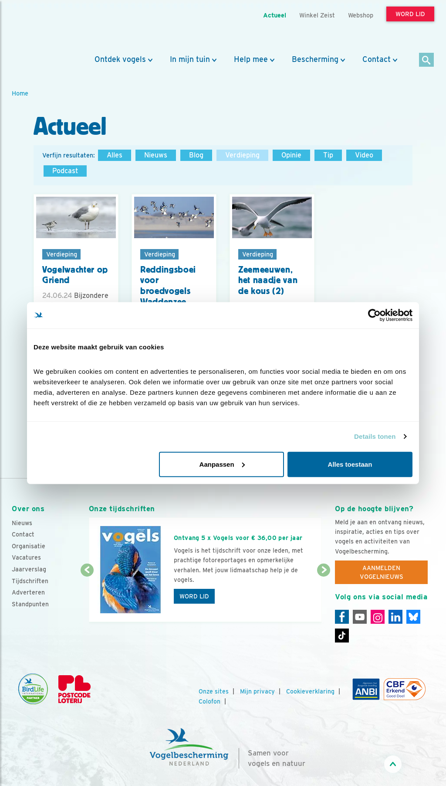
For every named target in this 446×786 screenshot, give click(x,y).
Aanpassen (222, 464)
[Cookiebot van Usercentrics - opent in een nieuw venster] (374, 315)
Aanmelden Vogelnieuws (381, 572)
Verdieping (242, 155)
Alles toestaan (350, 464)
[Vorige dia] (87, 597)
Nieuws (155, 155)
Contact (376, 59)
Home (20, 93)
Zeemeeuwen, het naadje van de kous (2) (267, 280)
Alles (114, 155)
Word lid (194, 596)
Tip (328, 155)
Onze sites (214, 691)
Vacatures (26, 557)
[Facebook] (342, 617)
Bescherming (315, 59)
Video (364, 155)
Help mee (251, 59)
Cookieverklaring (310, 691)
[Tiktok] (342, 635)
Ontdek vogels (120, 59)
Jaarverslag (29, 569)
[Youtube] (360, 617)
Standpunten (30, 604)
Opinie (291, 155)
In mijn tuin (190, 59)
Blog (196, 155)
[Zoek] (426, 60)
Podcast (65, 171)
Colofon (209, 701)
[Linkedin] (395, 617)
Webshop (360, 15)
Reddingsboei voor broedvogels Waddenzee (168, 285)
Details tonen (374, 436)
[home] (51, 27)
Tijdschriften (30, 581)
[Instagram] (378, 617)
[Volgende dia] (323, 597)
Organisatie (28, 546)
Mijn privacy (257, 691)
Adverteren (28, 592)
